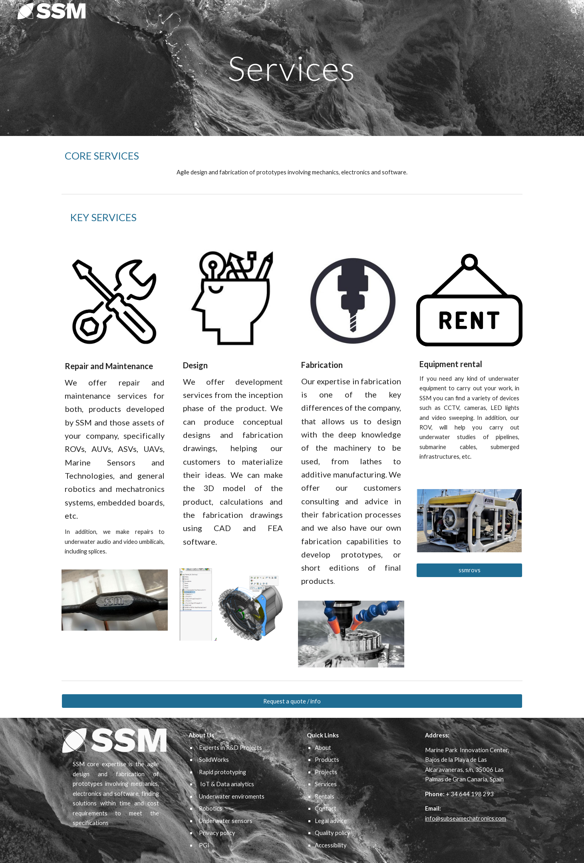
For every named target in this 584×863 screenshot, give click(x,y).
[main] (292, 68)
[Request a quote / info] (292, 701)
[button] (574, 11)
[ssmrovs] (469, 570)
